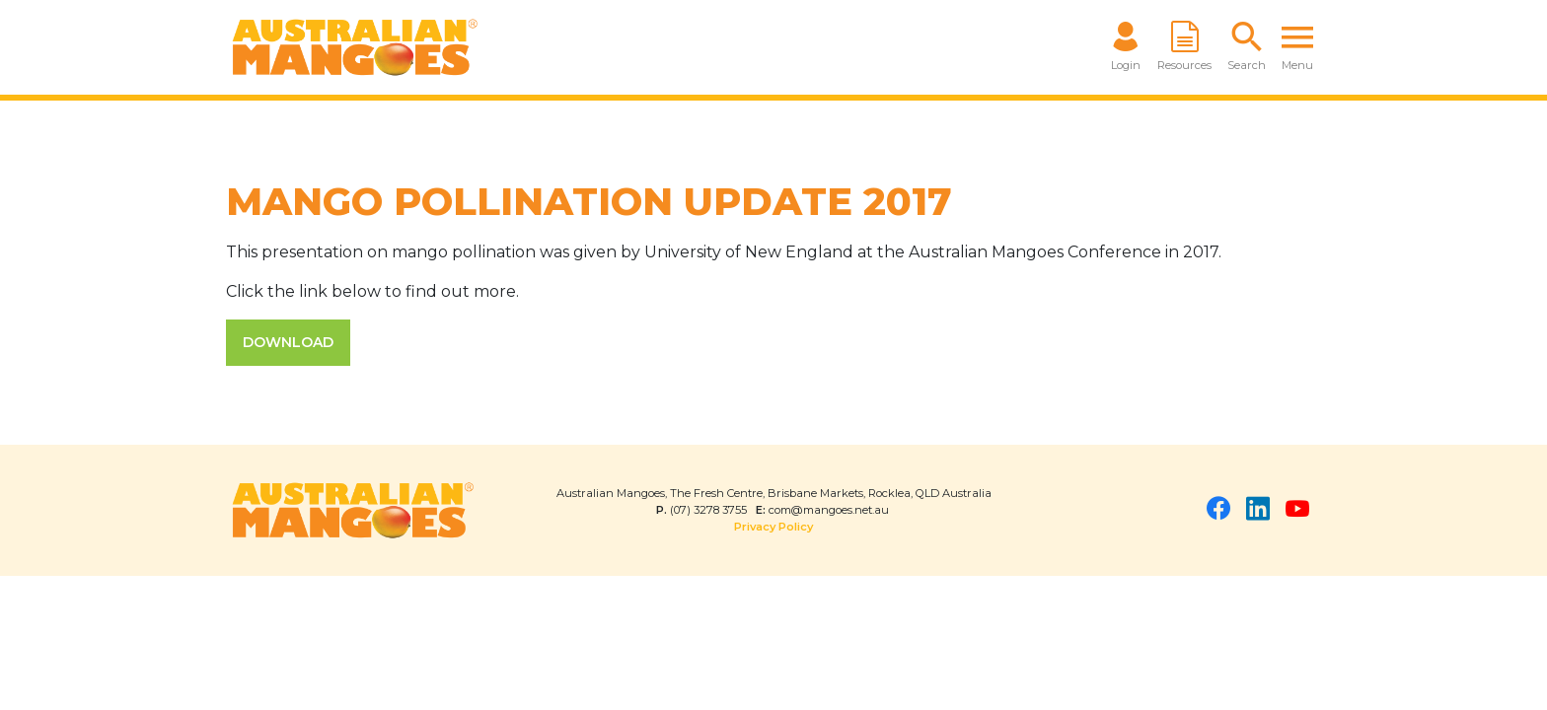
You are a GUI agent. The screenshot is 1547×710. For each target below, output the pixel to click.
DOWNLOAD (288, 342)
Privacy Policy (773, 526)
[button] (1246, 47)
